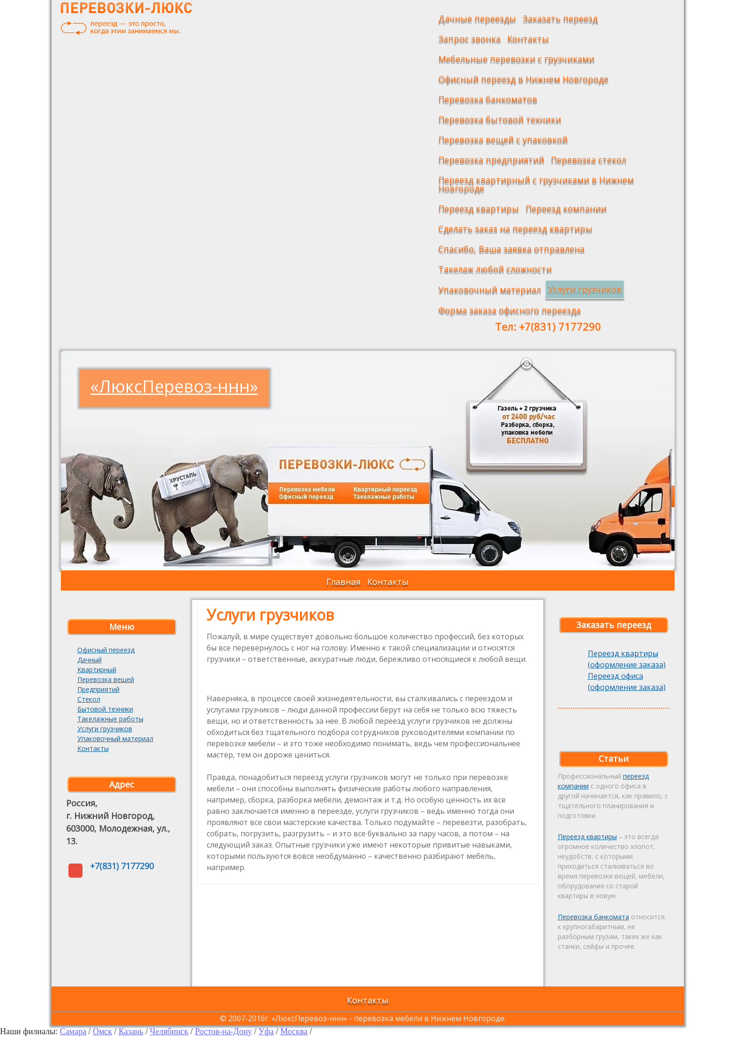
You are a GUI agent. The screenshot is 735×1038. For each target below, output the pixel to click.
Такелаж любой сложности (495, 268)
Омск (102, 1031)
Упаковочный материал (489, 289)
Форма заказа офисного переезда (509, 310)
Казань (131, 1031)
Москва (294, 1031)
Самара (73, 1031)
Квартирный (96, 669)
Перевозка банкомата (593, 916)
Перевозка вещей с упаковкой (503, 139)
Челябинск (169, 1031)
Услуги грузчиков (585, 289)
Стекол (88, 699)
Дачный (89, 659)
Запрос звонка (469, 38)
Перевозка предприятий (491, 159)
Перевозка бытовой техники (499, 119)
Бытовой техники (105, 709)
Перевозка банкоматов (487, 99)
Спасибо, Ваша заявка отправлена (511, 248)
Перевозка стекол (588, 159)
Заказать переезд (560, 18)
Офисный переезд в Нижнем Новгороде (523, 78)
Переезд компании (566, 208)
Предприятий (98, 689)
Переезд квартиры (478, 208)
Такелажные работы (110, 718)
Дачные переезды (477, 18)
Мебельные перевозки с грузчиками (516, 58)
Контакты (528, 38)
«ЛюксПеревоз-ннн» (174, 386)
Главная (343, 581)
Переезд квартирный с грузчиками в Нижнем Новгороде (536, 184)
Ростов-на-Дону (223, 1031)
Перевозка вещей (105, 679)
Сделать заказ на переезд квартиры (515, 228)
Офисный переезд (106, 649)
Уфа (266, 1031)
